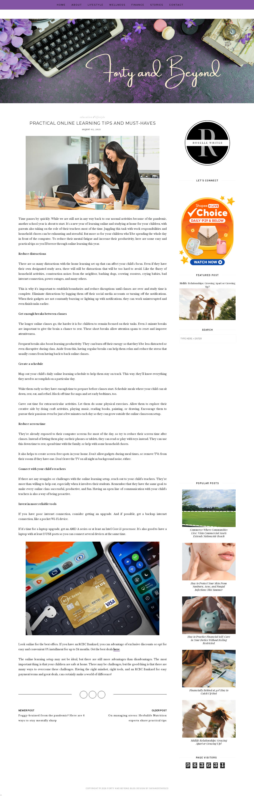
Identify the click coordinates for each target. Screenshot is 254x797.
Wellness (117, 4)
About (76, 4)
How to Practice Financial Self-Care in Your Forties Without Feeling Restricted (209, 640)
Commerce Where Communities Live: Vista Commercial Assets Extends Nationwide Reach (208, 533)
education (86, 117)
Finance (137, 4)
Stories (156, 4)
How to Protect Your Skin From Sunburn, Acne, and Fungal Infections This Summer (209, 586)
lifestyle (100, 117)
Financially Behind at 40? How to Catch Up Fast (208, 691)
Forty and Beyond (118, 788)
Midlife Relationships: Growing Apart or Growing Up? (207, 284)
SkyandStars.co (158, 788)
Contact (176, 4)
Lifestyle (95, 4)
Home (61, 4)
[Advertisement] (207, 411)
